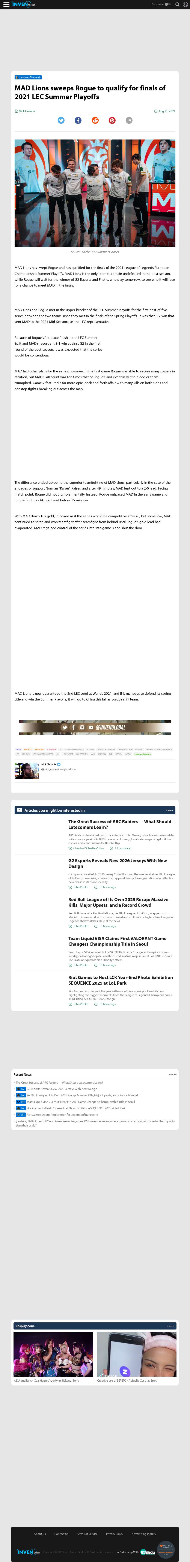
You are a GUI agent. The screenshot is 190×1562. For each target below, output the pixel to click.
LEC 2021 (26, 754)
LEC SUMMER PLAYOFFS (43, 754)
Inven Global (23, 4)
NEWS (18, 749)
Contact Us (61, 1534)
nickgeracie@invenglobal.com (60, 769)
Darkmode (157, 4)
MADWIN (102, 754)
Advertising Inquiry (144, 1534)
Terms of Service (87, 1534)
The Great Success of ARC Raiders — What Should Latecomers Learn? (59, 1082)
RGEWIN (119, 754)
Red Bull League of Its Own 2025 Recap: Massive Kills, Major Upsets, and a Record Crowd (77, 1095)
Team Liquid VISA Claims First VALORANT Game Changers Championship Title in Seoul (75, 1102)
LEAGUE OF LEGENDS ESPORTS (159, 749)
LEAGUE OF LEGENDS (106, 749)
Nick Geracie (48, 764)
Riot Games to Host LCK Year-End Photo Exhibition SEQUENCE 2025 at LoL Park (70, 1108)
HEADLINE (39, 749)
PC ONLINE (51, 749)
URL (129, 120)
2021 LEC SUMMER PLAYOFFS (71, 749)
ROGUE (128, 754)
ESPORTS (28, 749)
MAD (93, 754)
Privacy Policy (114, 1534)
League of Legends (142, 754)
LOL (57, 754)
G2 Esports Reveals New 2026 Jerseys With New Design (56, 1089)
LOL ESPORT (68, 754)
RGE (110, 754)
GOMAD (90, 749)
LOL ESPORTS (81, 754)
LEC (17, 754)
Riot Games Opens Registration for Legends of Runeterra (57, 1115)
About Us (40, 1534)
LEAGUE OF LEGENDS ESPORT (130, 749)
